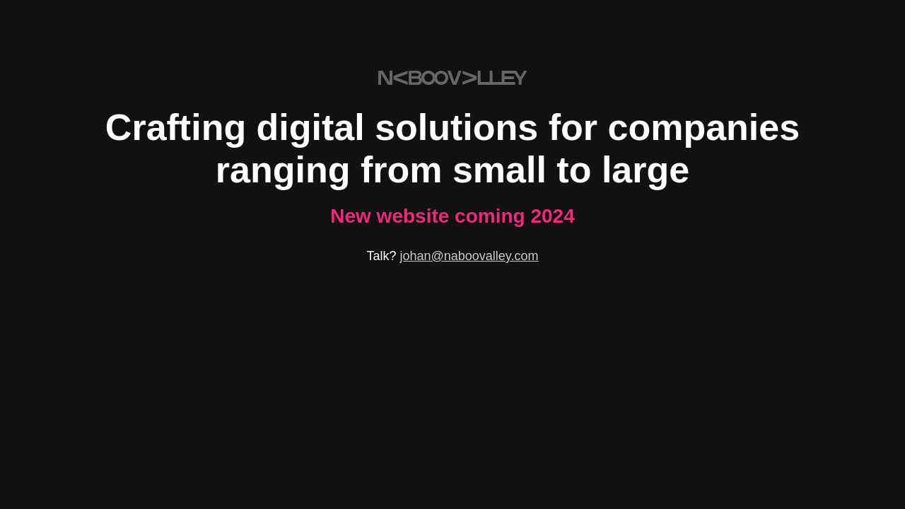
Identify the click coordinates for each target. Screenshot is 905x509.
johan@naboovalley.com (468, 256)
